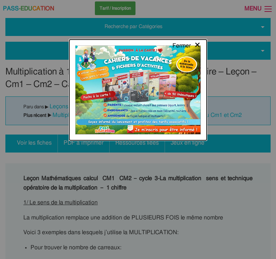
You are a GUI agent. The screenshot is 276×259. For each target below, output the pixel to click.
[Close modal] (186, 12)
